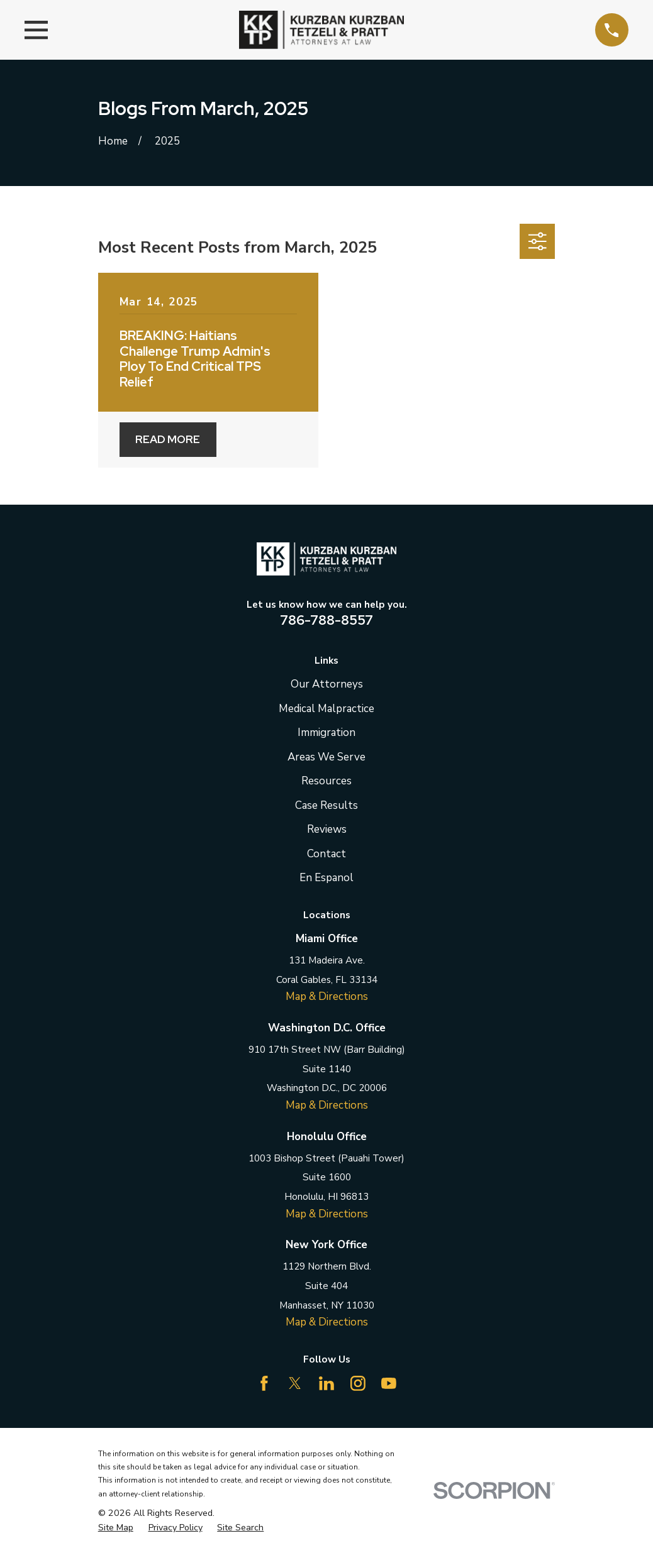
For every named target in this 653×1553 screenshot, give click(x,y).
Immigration (326, 732)
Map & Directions (327, 996)
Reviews (327, 829)
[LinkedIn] (326, 1383)
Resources (326, 781)
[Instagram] (358, 1383)
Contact (326, 854)
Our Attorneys (327, 684)
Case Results (326, 805)
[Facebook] (264, 1383)
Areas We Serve (326, 757)
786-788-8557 (326, 619)
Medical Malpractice (326, 708)
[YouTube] (388, 1383)
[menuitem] (115, 1528)
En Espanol (326, 877)
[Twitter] (295, 1383)
